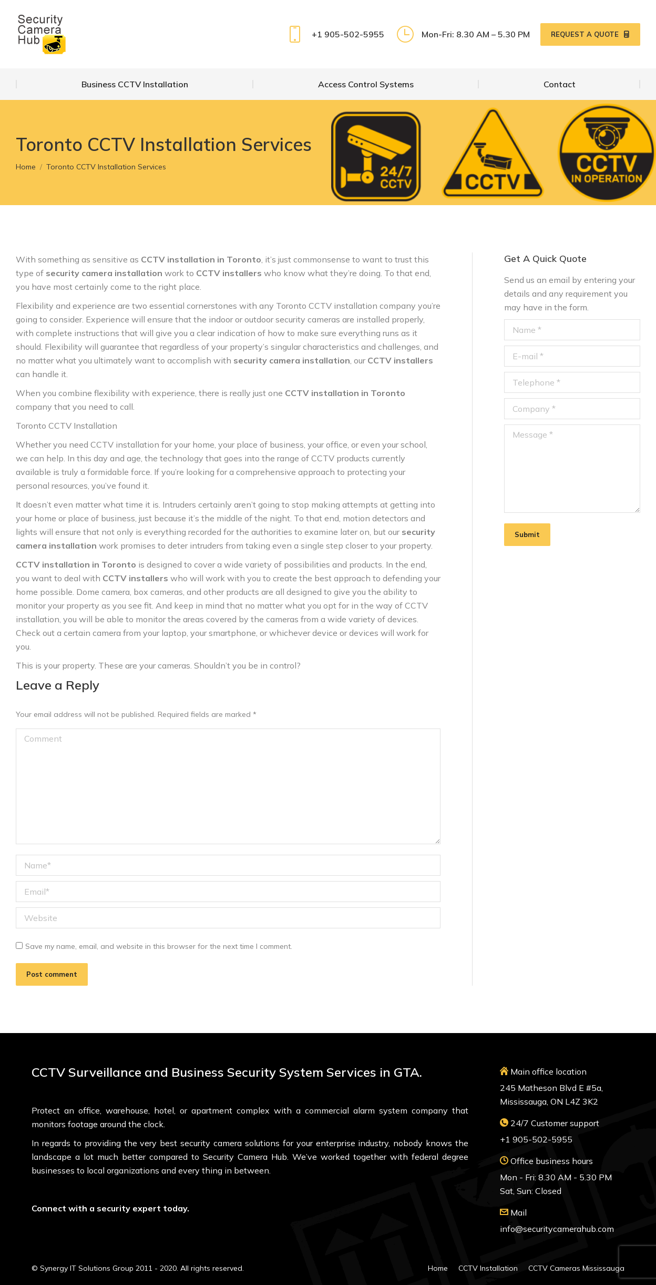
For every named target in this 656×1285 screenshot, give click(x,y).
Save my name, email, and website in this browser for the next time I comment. (158, 946)
